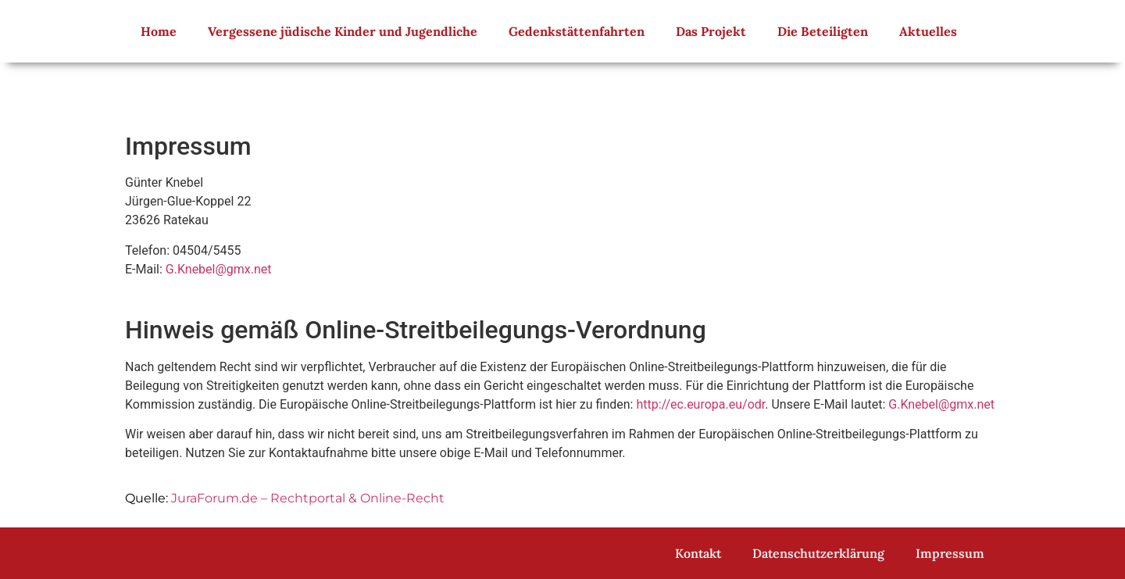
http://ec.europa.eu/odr (700, 404)
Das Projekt (711, 31)
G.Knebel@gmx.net (219, 269)
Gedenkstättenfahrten (577, 31)
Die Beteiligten (822, 31)
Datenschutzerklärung (818, 553)
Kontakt (698, 553)
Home (159, 31)
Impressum (950, 553)
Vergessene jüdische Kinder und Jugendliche (342, 31)
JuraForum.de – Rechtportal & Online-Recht (308, 498)
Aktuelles (928, 31)
